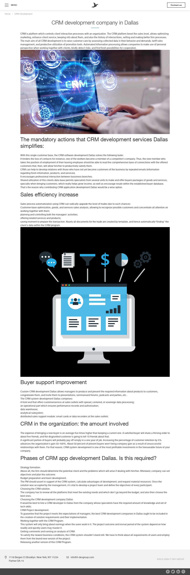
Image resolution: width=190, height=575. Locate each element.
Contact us (176, 5)
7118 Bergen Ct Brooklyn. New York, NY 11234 (33, 557)
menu (14, 5)
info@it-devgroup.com (82, 557)
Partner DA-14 (16, 561)
